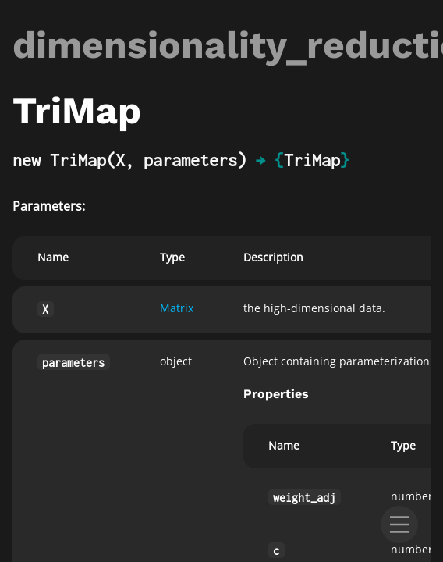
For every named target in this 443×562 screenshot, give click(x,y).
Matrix (176, 308)
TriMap (312, 160)
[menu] (399, 524)
